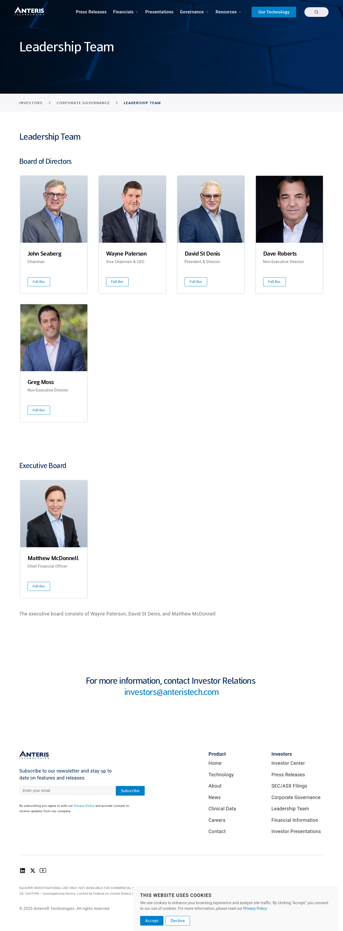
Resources (226, 11)
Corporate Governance (295, 797)
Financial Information (294, 820)
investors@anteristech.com (171, 691)
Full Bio (39, 281)
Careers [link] (216, 820)
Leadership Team (290, 808)
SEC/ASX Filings (289, 786)
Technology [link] (221, 774)
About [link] (215, 786)
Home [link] (215, 763)
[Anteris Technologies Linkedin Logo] (22, 872)
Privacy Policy (255, 928)
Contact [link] (217, 831)
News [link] (214, 797)
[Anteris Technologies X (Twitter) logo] (32, 872)
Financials (123, 11)
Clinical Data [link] (222, 808)
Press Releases (91, 11)
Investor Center (288, 763)
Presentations (160, 11)
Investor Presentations (296, 831)
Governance (192, 11)
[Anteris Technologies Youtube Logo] (43, 872)
